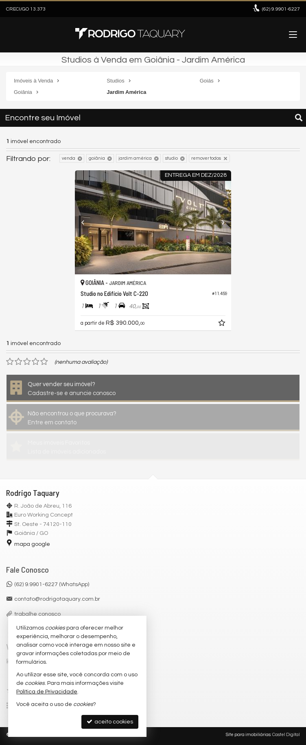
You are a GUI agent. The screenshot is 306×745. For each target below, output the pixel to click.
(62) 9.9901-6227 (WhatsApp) (51, 584)
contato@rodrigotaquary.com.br (57, 599)
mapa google (32, 544)
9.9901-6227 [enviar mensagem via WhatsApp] (281, 9)
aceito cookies (110, 722)
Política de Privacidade (46, 692)
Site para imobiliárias (248, 734)
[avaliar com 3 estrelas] (27, 362)
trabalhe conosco (37, 614)
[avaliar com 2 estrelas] (18, 362)
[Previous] (86, 222)
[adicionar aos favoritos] (222, 324)
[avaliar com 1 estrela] (10, 362)
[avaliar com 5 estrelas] (44, 362)
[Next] (219, 222)
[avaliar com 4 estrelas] (35, 362)
